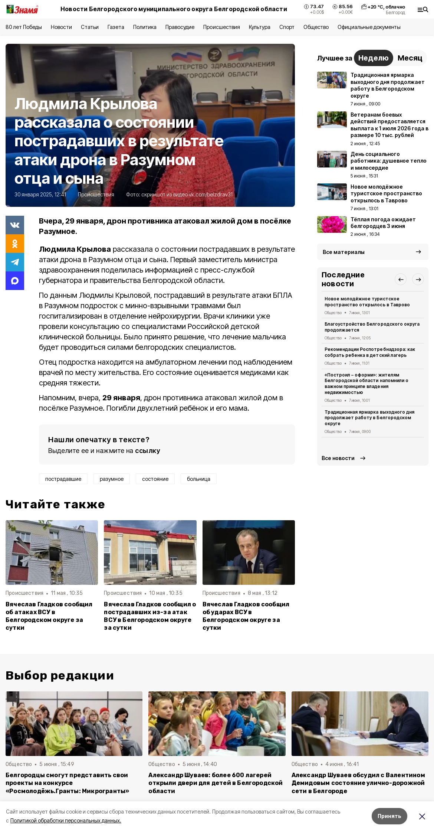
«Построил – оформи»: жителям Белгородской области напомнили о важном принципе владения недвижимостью (366, 383)
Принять (389, 816)
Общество (316, 27)
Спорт (287, 27)
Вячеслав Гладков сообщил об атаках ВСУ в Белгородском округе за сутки (49, 616)
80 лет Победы (24, 27)
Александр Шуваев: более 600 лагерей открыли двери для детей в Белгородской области (215, 783)
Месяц (410, 57)
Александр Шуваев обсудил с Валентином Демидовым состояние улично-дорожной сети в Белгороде (358, 783)
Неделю (373, 57)
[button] (401, 279)
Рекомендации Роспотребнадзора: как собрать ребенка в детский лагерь (370, 352)
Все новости (338, 458)
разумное (112, 479)
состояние (155, 479)
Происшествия (221, 27)
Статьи (90, 27)
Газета (116, 27)
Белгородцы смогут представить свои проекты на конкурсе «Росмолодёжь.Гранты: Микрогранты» (67, 783)
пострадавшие (63, 479)
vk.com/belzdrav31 (211, 194)
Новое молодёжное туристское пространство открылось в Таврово (367, 301)
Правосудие (179, 27)
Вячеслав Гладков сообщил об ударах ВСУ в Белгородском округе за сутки (246, 616)
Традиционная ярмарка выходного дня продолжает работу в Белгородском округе (369, 418)
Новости (61, 27)
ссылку (147, 450)
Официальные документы (369, 27)
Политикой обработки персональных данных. (65, 820)
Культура (259, 27)
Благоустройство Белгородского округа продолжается (372, 327)
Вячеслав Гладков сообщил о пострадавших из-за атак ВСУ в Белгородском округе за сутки (150, 616)
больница (198, 479)
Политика (145, 27)
